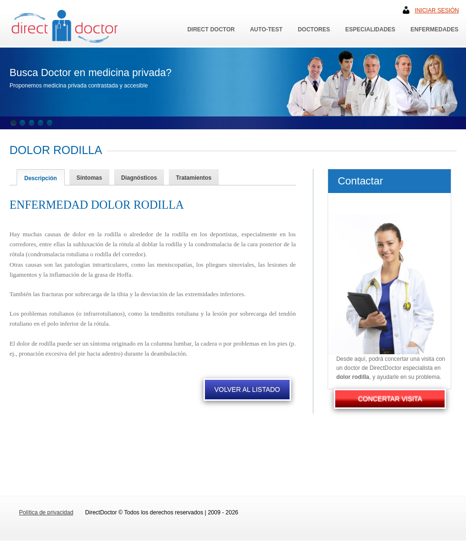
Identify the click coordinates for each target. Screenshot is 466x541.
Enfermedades (434, 29)
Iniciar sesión (437, 10)
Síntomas (89, 177)
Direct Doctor (211, 29)
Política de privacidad (46, 512)
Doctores (314, 29)
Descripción (40, 178)
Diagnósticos (139, 177)
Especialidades (370, 29)
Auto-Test (266, 29)
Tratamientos (194, 177)
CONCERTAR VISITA (390, 399)
